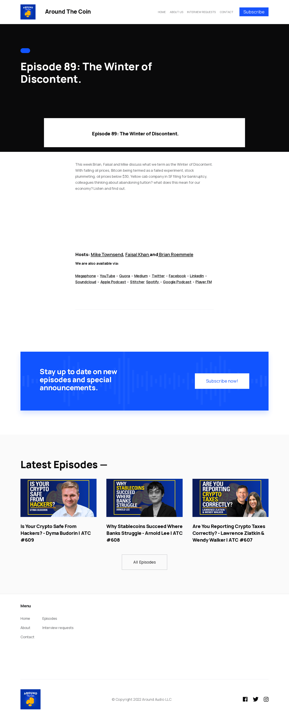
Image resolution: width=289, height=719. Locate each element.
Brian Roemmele (176, 254)
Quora (124, 275)
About (25, 627)
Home (25, 618)
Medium (141, 275)
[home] (55, 12)
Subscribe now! (222, 381)
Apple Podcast (113, 281)
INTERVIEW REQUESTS (201, 12)
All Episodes (144, 562)
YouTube (107, 275)
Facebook (177, 275)
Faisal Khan (137, 254)
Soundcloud (85, 281)
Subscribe (254, 12)
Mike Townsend (107, 254)
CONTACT (226, 12)
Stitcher (137, 281)
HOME (162, 12)
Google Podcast (177, 281)
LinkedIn (197, 275)
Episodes (49, 618)
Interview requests (57, 627)
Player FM (203, 281)
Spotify (153, 281)
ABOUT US (176, 12)
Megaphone (85, 275)
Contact (27, 637)
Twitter (158, 275)
